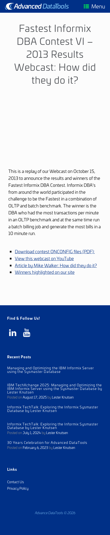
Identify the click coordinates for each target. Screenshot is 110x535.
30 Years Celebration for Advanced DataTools (47, 442)
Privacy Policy (17, 488)
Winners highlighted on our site (45, 272)
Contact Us (15, 481)
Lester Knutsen (63, 397)
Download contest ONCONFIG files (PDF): (55, 251)
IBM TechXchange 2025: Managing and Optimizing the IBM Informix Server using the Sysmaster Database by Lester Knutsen (54, 388)
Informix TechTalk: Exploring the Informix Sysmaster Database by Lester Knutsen (52, 408)
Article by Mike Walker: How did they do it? (56, 265)
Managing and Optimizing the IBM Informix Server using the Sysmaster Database (50, 369)
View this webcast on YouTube (44, 258)
